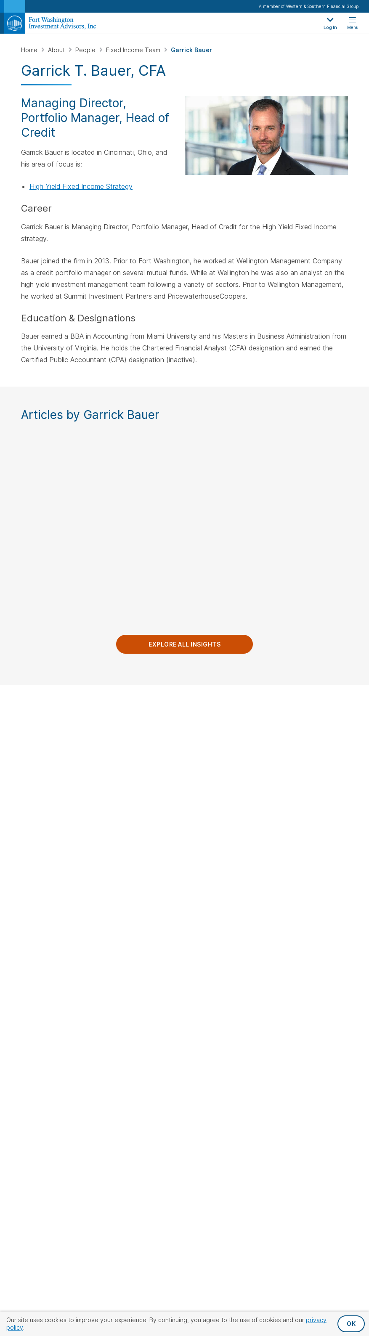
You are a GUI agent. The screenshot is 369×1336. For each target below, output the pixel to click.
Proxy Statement (184, 1010)
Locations (206, 770)
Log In (201, 824)
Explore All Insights (184, 648)
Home (30, 49)
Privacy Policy (136, 996)
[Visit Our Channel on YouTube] (50, 808)
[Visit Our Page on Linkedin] (29, 808)
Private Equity (298, 766)
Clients (205, 809)
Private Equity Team (307, 873)
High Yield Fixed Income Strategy (81, 186)
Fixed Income (297, 753)
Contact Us (41, 714)
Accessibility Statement (209, 996)
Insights (203, 743)
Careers (204, 784)
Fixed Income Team (134, 49)
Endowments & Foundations (213, 890)
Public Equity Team (305, 824)
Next (358, 528)
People (86, 49)
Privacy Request (73, 996)
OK (351, 1323)
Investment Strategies (299, 719)
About (57, 49)
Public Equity (297, 739)
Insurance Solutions (306, 780)
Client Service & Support (313, 886)
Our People (299, 809)
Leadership (208, 757)
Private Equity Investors (226, 859)
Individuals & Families (222, 873)
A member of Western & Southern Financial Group (308, 6)
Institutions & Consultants (210, 842)
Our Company (217, 714)
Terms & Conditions (291, 996)
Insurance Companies (223, 907)
